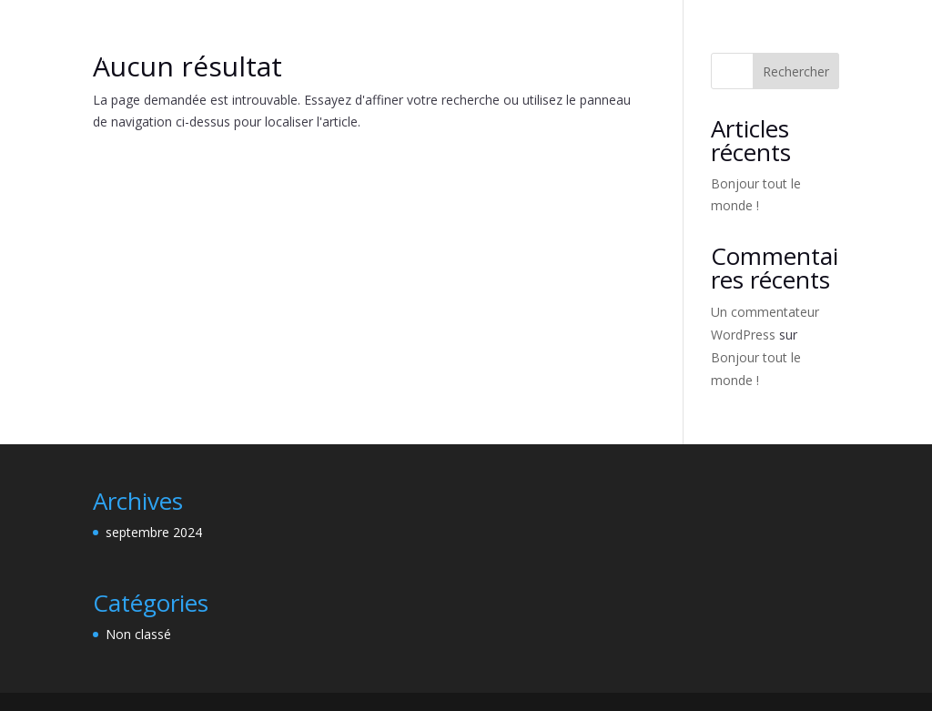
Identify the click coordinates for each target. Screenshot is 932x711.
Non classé (138, 634)
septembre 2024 (154, 532)
